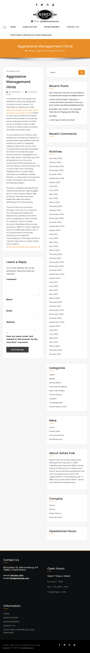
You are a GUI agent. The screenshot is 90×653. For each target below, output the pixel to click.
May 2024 (53, 242)
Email (9, 311)
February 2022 (55, 350)
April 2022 (53, 342)
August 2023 (54, 278)
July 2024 (53, 234)
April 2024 (53, 246)
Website (10, 322)
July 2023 (53, 282)
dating (52, 378)
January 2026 (55, 162)
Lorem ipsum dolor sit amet (62, 120)
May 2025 (53, 194)
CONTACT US (73, 27)
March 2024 (54, 250)
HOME (13, 27)
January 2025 (55, 210)
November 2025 (56, 170)
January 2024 (55, 258)
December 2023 (56, 262)
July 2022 (53, 330)
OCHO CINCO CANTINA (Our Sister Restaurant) (31, 35)
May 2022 (53, 338)
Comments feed (56, 435)
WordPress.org (55, 439)
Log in (51, 427)
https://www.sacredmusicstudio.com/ (23, 247)
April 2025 (53, 198)
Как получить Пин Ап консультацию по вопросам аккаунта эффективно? (66, 94)
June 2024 (53, 238)
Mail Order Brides (57, 390)
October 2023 (55, 270)
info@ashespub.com (19, 578)
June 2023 (53, 286)
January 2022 (55, 354)
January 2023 (55, 306)
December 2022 (56, 310)
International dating (58, 386)
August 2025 (54, 182)
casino (52, 374)
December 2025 (56, 166)
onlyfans (52, 398)
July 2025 (53, 186)
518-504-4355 (16, 575)
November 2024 (56, 218)
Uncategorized (12, 71)
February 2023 (55, 302)
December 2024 (56, 214)
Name (9, 299)
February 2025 (55, 206)
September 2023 (56, 274)
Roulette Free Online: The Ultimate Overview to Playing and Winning (65, 110)
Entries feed (54, 431)
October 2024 (55, 222)
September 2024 (56, 226)
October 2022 (55, 318)
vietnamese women (58, 406)
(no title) (53, 116)
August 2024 (54, 230)
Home (31, 51)
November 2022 (56, 314)
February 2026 (55, 158)
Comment (11, 279)
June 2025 (53, 190)
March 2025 (54, 202)
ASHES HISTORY (30, 27)
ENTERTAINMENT (52, 27)
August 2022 (54, 326)
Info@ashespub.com (49, 21)
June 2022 (53, 334)
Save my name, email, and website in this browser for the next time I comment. (22, 339)
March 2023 (54, 298)
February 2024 (55, 254)
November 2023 (56, 266)
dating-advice (55, 382)
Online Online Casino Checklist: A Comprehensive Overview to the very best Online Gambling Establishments (66, 102)
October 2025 (55, 174)
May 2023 (53, 290)
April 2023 (53, 294)
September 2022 (56, 322)
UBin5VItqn (16, 92)
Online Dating (55, 394)
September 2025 (56, 178)
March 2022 (54, 346)
